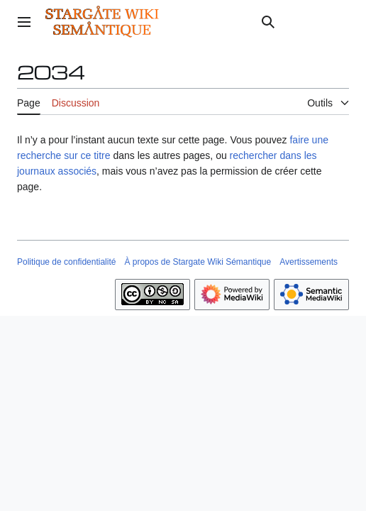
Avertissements (308, 262)
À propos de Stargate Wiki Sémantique (197, 262)
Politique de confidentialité (66, 262)
